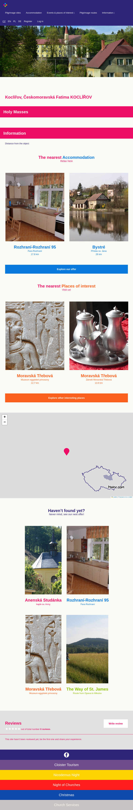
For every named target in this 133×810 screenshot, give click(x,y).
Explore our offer (66, 269)
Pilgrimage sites (13, 12)
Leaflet (114, 497)
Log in (40, 21)
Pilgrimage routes (88, 12)
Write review (116, 723)
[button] (66, 452)
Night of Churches (66, 785)
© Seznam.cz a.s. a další (125, 497)
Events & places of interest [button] (61, 12)
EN (9, 21)
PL (14, 21)
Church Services (66, 805)
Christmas (66, 795)
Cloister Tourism (66, 765)
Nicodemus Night (66, 775)
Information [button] (108, 12)
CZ (4, 21)
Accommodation (34, 12)
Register (28, 21)
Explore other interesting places (66, 398)
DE (19, 21)
